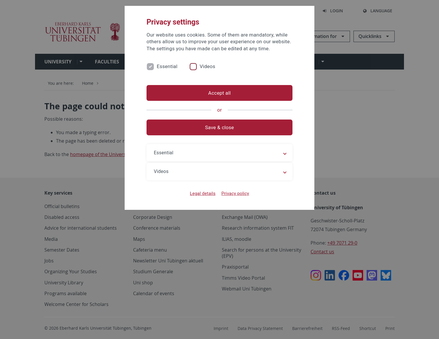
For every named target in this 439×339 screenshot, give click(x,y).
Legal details (203, 193)
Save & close (219, 127)
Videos (207, 66)
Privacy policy (235, 193)
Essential (167, 66)
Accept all (219, 93)
